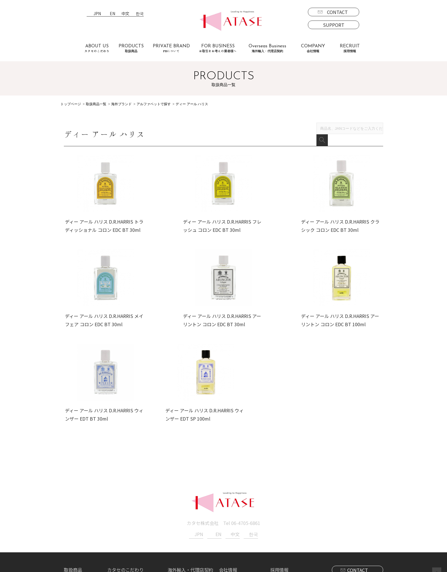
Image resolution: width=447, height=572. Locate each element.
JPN (97, 13)
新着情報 (228, 506)
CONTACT (337, 12)
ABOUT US (97, 48)
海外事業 (181, 506)
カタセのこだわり (125, 498)
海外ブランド (121, 104)
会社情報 (228, 498)
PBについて (80, 539)
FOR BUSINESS (217, 48)
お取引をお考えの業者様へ (134, 506)
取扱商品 (73, 498)
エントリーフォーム (295, 515)
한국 (140, 13)
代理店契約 (183, 515)
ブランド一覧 (82, 506)
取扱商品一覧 (96, 104)
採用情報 (279, 498)
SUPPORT (333, 24)
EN (112, 13)
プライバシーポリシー (242, 515)
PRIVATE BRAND (171, 48)
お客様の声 (118, 523)
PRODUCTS (131, 48)
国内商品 (77, 515)
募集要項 (284, 506)
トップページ (70, 104)
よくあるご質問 (123, 515)
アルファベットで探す (154, 104)
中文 (125, 13)
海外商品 (77, 523)
